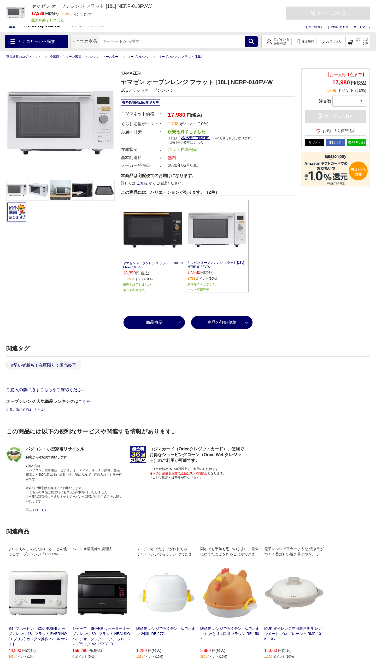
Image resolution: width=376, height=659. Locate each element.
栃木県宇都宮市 (195, 138)
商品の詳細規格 (222, 322)
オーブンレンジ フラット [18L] (180, 56)
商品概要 (154, 322)
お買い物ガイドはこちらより (26, 409)
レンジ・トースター (104, 56)
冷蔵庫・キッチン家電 (65, 56)
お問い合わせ (339, 26)
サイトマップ (362, 26)
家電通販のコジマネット (23, 56)
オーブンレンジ (138, 56)
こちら (198, 142)
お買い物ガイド (316, 26)
